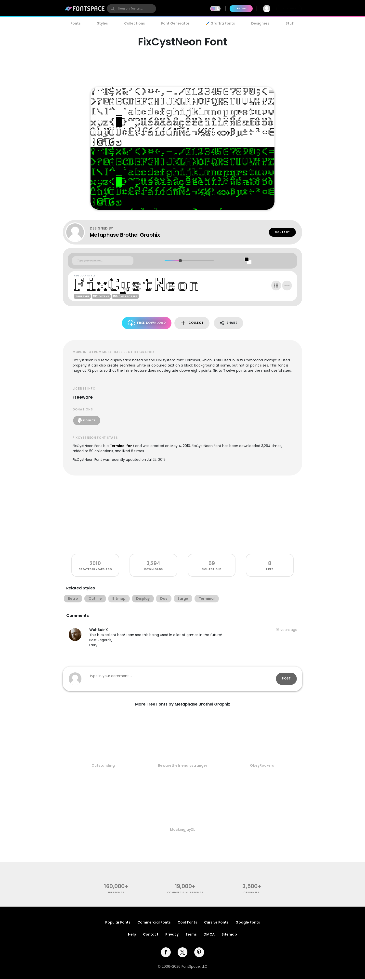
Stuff (290, 23)
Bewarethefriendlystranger (182, 765)
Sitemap (229, 934)
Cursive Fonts (216, 922)
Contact (282, 232)
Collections (134, 23)
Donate (86, 420)
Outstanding (103, 765)
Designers (260, 23)
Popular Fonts (117, 922)
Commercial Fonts (154, 922)
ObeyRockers (262, 765)
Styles (102, 23)
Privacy (172, 934)
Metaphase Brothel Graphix (125, 234)
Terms (191, 934)
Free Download (147, 323)
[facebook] (166, 952)
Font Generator (175, 23)
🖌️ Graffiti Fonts (220, 23)
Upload (241, 8)
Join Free (289, 8)
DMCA (209, 934)
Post (286, 678)
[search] (131, 8)
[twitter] (182, 952)
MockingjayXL (182, 829)
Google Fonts (247, 922)
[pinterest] (199, 952)
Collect (192, 323)
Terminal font (122, 445)
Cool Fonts (187, 922)
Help (132, 934)
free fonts (116, 892)
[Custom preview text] (102, 260)
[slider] (180, 260)
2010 (95, 563)
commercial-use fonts (185, 892)
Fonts (75, 23)
